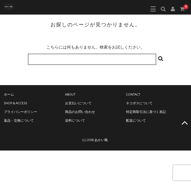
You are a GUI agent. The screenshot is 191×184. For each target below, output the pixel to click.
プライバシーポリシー (20, 112)
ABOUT (70, 94)
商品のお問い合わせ (80, 112)
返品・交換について (19, 120)
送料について (75, 120)
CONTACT (133, 94)
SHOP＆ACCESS (15, 103)
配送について (136, 120)
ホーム (9, 94)
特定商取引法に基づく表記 (146, 112)
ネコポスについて (139, 103)
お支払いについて (78, 103)
